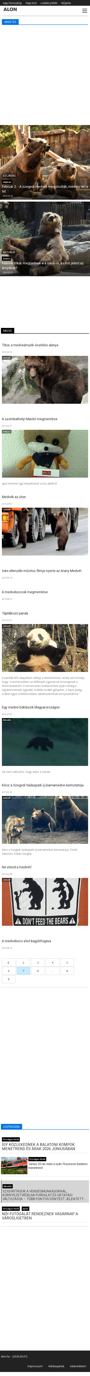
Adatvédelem (78, 1366)
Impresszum (35, 1366)
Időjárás (66, 3)
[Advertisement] (45, 74)
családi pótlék (49, 3)
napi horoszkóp (12, 3)
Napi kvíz (31, 3)
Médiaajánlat (56, 1366)
